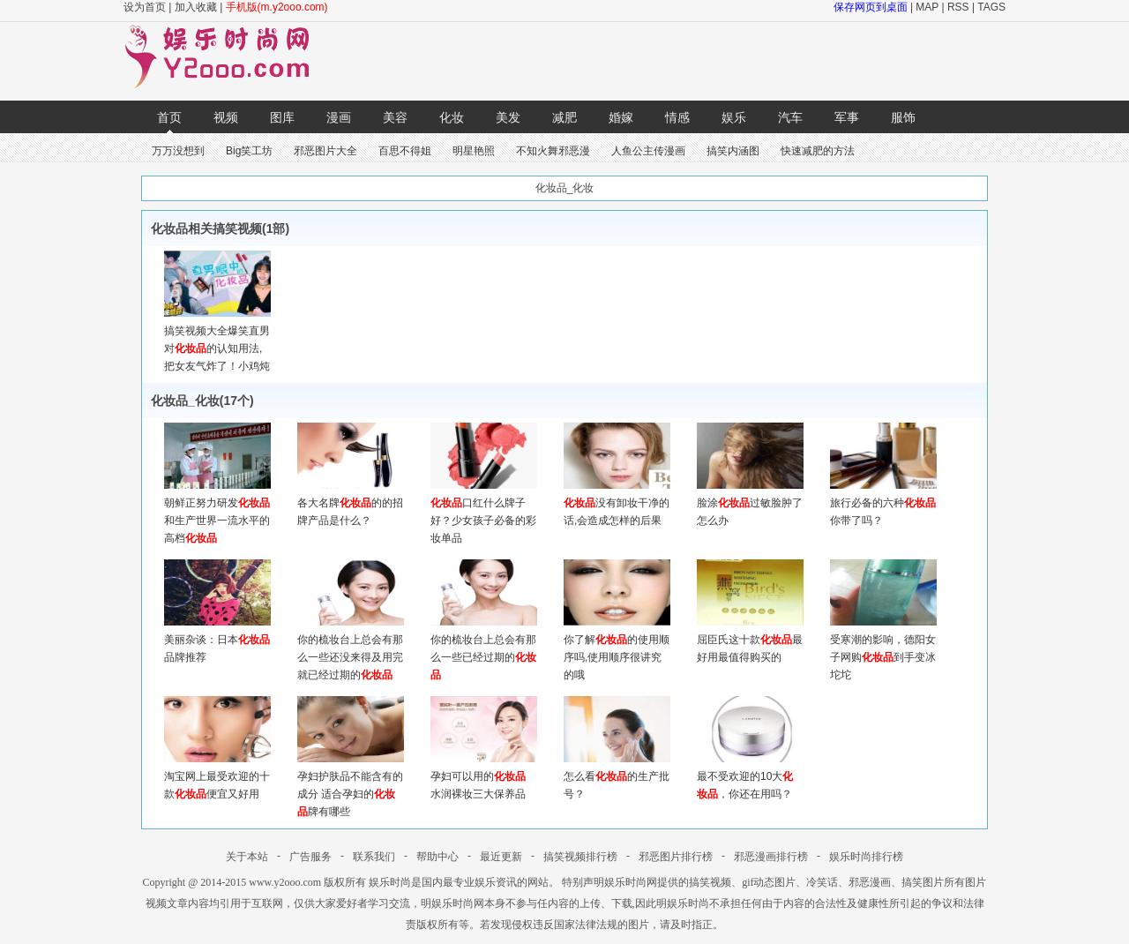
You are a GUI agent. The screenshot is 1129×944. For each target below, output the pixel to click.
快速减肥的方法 (818, 151)
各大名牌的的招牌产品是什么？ (350, 503)
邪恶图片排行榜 (676, 856)
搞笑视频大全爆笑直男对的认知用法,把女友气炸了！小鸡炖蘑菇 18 (217, 348)
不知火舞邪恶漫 (553, 151)
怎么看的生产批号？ (617, 776)
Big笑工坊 (249, 151)
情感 (677, 117)
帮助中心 (437, 856)
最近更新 (501, 856)
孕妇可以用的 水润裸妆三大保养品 (483, 776)
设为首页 (144, 7)
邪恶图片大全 (325, 151)
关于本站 (247, 856)
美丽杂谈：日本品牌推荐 (217, 639)
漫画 (338, 117)
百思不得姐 (404, 151)
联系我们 (374, 856)
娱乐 (734, 117)
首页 (169, 117)
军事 (846, 117)
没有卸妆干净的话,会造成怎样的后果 (617, 503)
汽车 (790, 117)
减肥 (564, 117)
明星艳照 (473, 151)
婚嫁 (621, 117)
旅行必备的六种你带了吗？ (883, 503)
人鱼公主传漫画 (648, 151)
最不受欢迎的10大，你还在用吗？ (750, 776)
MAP (927, 7)
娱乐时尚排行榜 (866, 856)
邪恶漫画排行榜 (771, 856)
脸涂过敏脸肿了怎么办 (750, 503)
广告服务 (310, 856)
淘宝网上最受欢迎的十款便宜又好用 (217, 776)
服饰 (903, 117)
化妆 (451, 117)
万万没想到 (178, 151)
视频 (225, 117)
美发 (508, 117)
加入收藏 (196, 7)
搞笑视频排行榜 (580, 856)
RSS (958, 7)
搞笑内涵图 (733, 151)
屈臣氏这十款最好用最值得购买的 (750, 639)
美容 (395, 117)
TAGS (991, 7)
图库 (282, 117)
